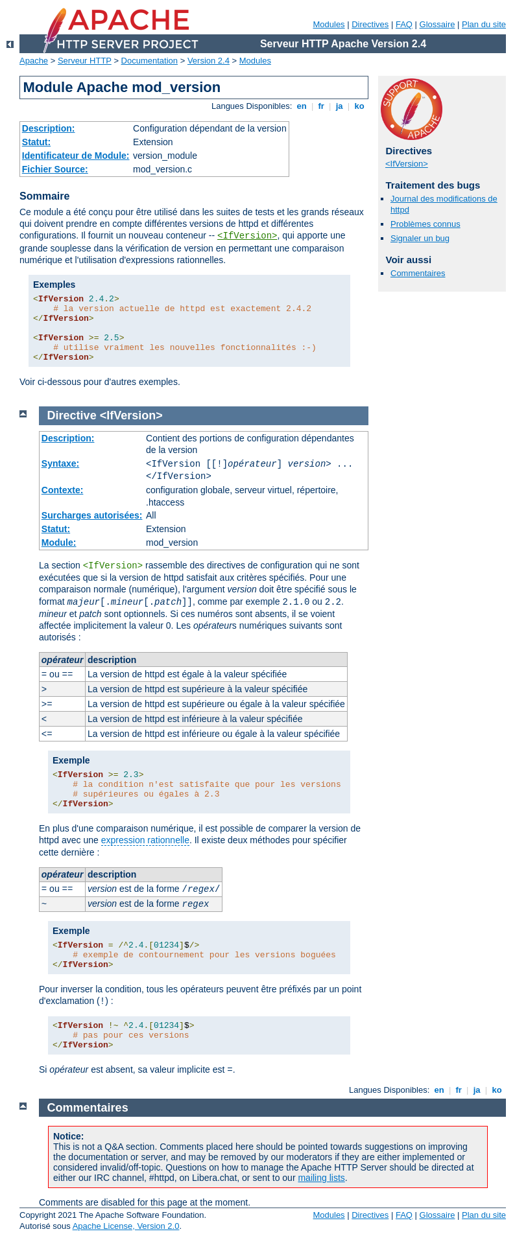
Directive (72, 415)
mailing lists (321, 1178)
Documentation (149, 60)
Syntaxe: (60, 463)
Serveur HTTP (85, 60)
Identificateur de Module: (76, 155)
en (301, 106)
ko (359, 106)
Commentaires (418, 273)
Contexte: (63, 490)
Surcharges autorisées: (92, 515)
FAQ (404, 24)
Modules (328, 24)
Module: (59, 542)
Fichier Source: (55, 169)
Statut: (36, 142)
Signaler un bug (419, 238)
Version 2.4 (208, 60)
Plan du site (484, 24)
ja (339, 106)
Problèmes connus (425, 224)
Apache (33, 60)
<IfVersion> (247, 236)
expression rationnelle (145, 840)
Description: (48, 128)
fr (321, 106)
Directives (370, 24)
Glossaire (437, 24)
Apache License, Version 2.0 (126, 1226)
